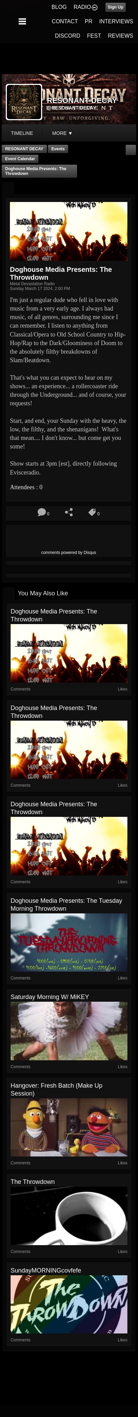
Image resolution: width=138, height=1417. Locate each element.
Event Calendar (20, 158)
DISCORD (67, 36)
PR (88, 21)
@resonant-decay (71, 108)
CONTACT (65, 21)
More (62, 133)
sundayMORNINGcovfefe (46, 1270)
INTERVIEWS (116, 21)
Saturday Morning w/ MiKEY (50, 997)
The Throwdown (33, 1181)
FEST (94, 36)
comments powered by (68, 552)
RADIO (82, 7)
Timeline (22, 133)
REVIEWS (120, 36)
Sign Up (115, 7)
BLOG (59, 7)
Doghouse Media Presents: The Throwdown (35, 171)
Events (58, 149)
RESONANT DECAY (24, 149)
